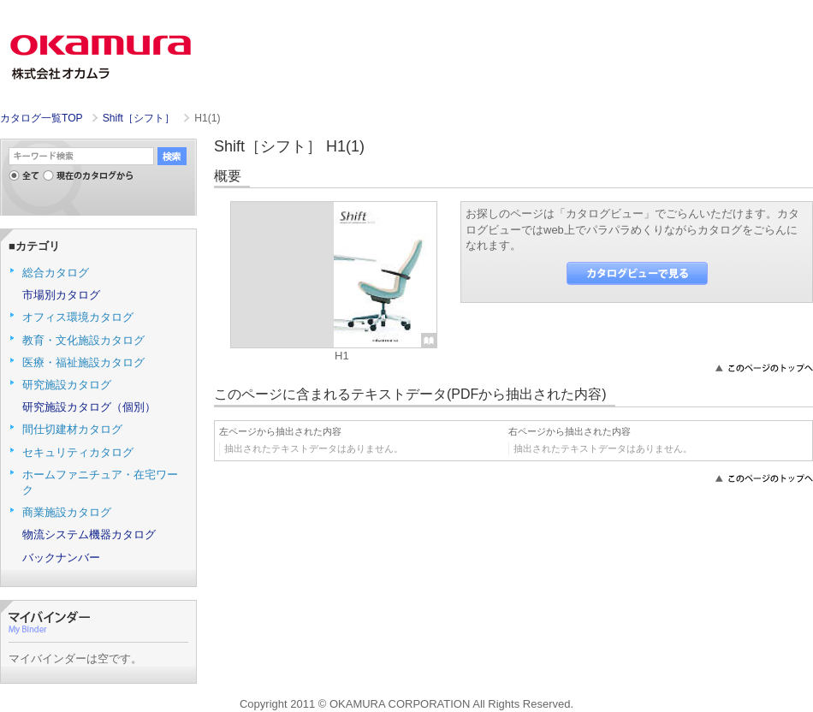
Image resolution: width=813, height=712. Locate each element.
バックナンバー (61, 557)
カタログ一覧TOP (41, 118)
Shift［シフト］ (140, 118)
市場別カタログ (61, 294)
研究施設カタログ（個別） (89, 406)
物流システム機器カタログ (89, 534)
